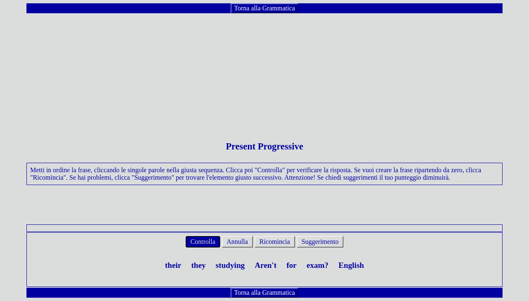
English (351, 265)
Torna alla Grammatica (264, 8)
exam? (318, 265)
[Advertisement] (264, 72)
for (291, 265)
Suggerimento (320, 241)
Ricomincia (275, 241)
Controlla (203, 241)
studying (230, 265)
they (198, 265)
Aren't (265, 265)
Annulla (237, 241)
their (173, 265)
